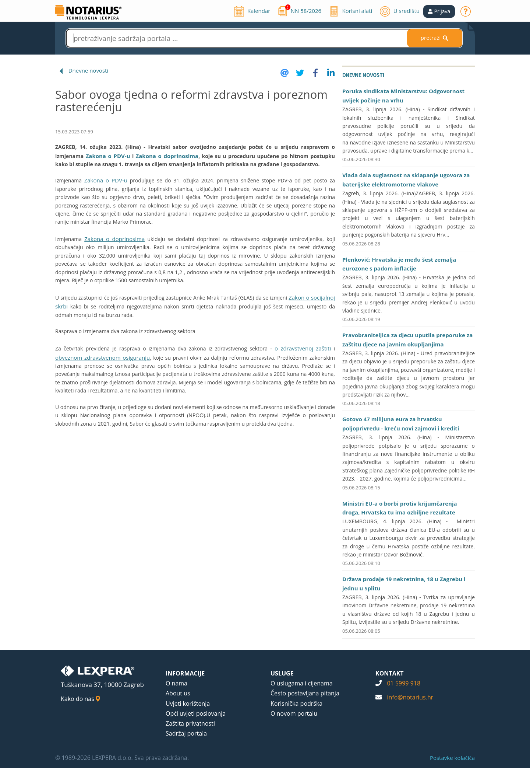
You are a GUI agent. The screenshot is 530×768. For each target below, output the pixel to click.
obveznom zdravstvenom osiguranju (102, 357)
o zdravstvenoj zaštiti (303, 348)
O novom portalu (294, 713)
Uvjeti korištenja (188, 703)
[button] (439, 11)
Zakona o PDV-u (108, 156)
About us (178, 693)
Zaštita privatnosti (190, 723)
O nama (176, 683)
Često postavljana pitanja (305, 693)
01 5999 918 (403, 683)
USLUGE (282, 673)
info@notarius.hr (410, 697)
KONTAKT (389, 673)
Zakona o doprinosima (167, 156)
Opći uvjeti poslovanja (196, 713)
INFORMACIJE (185, 673)
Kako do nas (80, 699)
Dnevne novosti (88, 70)
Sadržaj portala (186, 733)
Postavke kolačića (452, 757)
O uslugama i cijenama (302, 683)
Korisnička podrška (296, 703)
